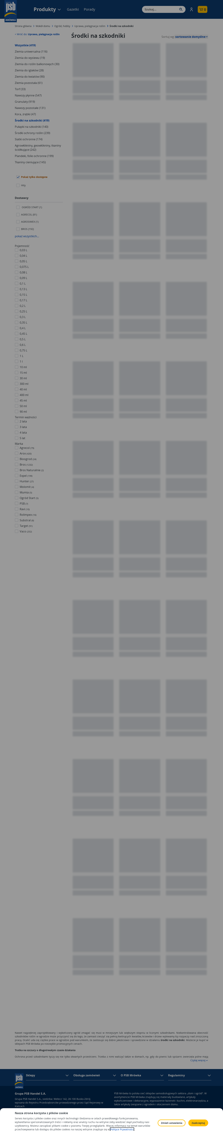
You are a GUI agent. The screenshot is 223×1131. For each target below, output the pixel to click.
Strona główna (23, 26)
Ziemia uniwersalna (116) (31, 51)
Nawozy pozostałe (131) (30, 108)
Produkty (47, 9)
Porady (89, 9)
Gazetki (73, 9)
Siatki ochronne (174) (29, 139)
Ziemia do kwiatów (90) (30, 76)
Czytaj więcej (199, 1060)
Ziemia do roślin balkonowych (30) (37, 64)
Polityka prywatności (159, 1110)
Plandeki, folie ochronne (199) (34, 156)
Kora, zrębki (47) (25, 114)
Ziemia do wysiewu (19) (30, 58)
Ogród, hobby (62, 26)
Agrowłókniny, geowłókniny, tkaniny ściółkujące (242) (38, 148)
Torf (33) (20, 89)
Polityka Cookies (156, 1115)
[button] (191, 9)
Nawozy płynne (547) (28, 95)
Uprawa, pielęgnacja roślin (89, 26)
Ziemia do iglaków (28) (29, 70)
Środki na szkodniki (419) (32, 120)
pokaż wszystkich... (27, 236)
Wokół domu (43, 26)
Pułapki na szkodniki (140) (31, 127)
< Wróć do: (37, 34)
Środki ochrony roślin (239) (32, 133)
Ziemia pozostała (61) (29, 83)
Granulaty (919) (25, 102)
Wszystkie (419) (25, 45)
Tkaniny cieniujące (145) (30, 162)
